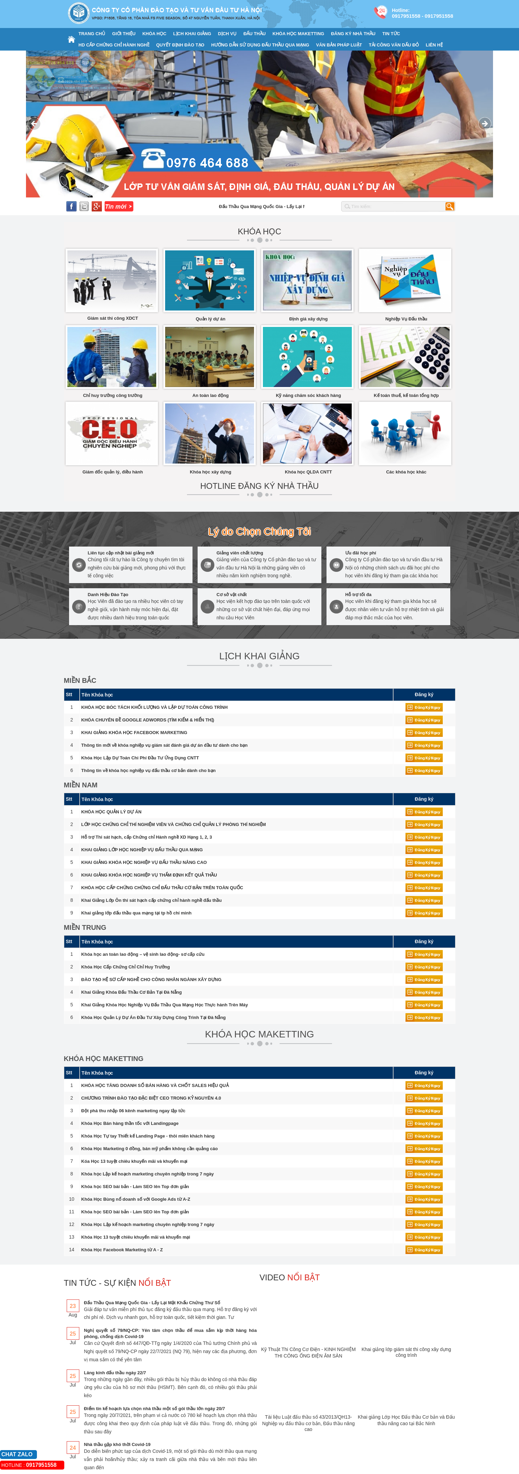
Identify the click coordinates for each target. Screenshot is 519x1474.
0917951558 (406, 16)
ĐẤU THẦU (254, 33)
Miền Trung (85, 927)
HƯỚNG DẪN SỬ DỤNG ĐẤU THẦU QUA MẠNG (260, 44)
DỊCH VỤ (227, 33)
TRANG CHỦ (92, 33)
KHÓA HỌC (154, 33)
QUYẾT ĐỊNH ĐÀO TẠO (180, 44)
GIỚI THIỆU (123, 33)
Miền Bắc (80, 680)
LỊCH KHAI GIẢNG (192, 33)
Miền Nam (81, 785)
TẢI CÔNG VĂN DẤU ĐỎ (394, 44)
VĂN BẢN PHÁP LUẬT (339, 44)
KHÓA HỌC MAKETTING (298, 33)
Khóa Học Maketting (104, 1058)
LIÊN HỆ (434, 44)
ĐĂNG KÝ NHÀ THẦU (353, 33)
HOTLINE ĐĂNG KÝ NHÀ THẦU (259, 486)
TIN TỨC (391, 33)
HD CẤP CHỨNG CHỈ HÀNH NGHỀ (114, 44)
